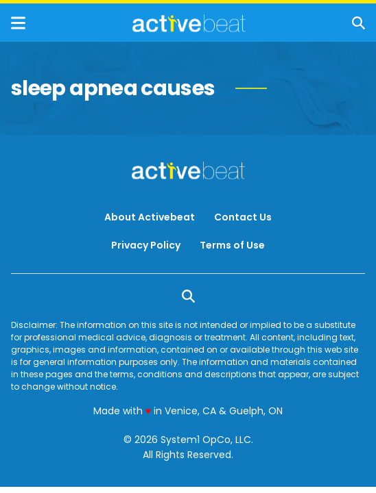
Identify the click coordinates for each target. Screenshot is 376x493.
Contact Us (243, 217)
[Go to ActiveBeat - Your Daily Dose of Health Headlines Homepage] (189, 23)
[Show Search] (358, 22)
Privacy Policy (145, 245)
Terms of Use (232, 245)
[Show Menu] (18, 22)
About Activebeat (149, 217)
